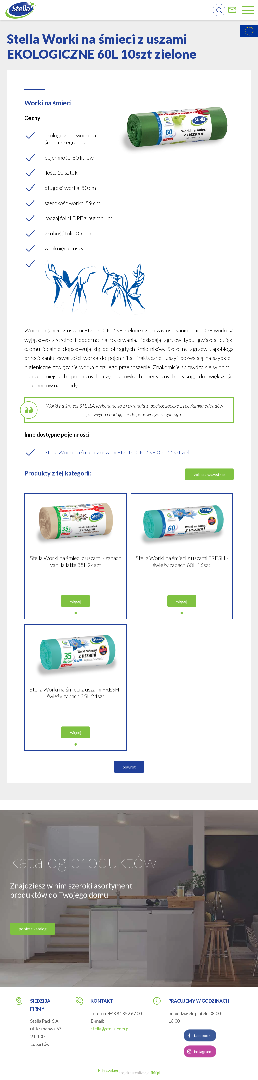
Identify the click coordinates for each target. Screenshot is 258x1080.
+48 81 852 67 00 (125, 1013)
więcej (75, 606)
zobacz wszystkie (209, 479)
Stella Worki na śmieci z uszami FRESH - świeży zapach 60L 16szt (182, 566)
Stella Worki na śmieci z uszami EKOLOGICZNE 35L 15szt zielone (121, 452)
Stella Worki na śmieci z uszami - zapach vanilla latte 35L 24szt (75, 566)
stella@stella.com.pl (110, 1028)
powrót (129, 771)
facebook (202, 1040)
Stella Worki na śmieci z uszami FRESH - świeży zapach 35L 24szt (75, 697)
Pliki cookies (108, 1070)
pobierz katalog (33, 933)
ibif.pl (155, 1072)
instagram (202, 1056)
